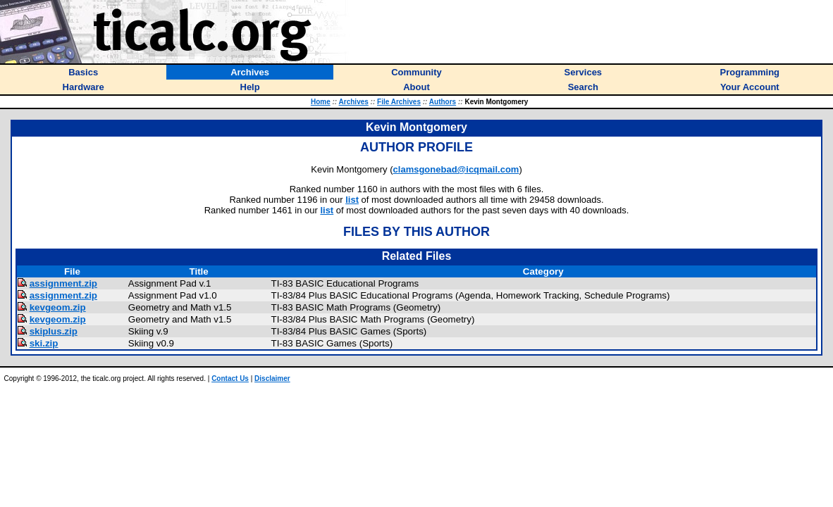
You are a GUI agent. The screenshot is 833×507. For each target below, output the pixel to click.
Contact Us (230, 378)
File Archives (399, 102)
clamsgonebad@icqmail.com (456, 169)
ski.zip (44, 343)
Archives (354, 102)
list (352, 199)
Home (321, 102)
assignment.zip (63, 283)
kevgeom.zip (58, 307)
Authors (442, 102)
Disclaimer (272, 378)
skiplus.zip (54, 331)
